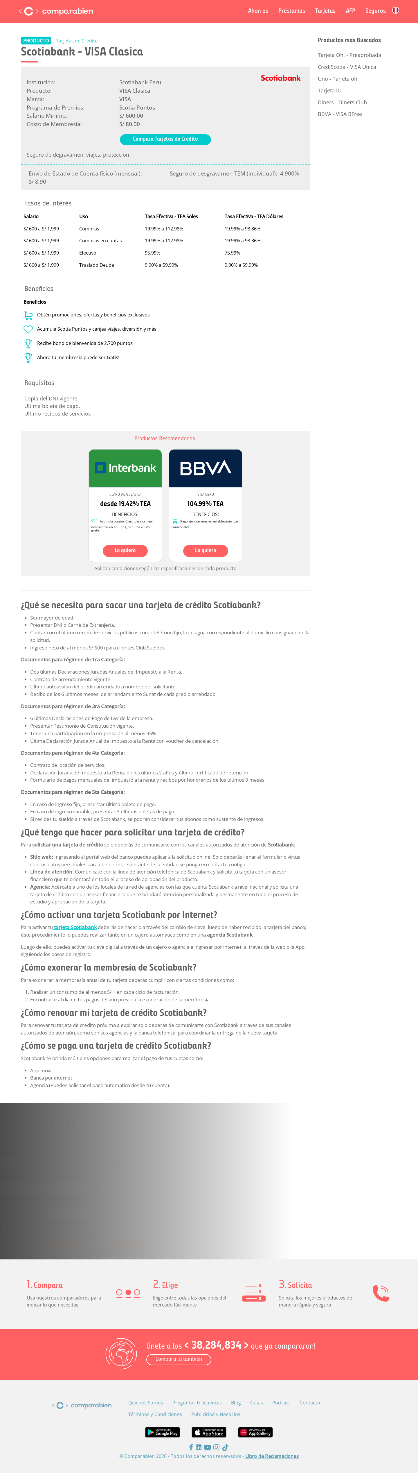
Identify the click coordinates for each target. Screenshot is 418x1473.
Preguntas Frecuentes (197, 1402)
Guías (256, 1402)
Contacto (310, 1402)
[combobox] (70, 1187)
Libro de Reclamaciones (272, 1456)
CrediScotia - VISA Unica (347, 66)
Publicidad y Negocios (215, 1414)
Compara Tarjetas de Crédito (165, 139)
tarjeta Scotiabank (75, 927)
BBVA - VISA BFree (340, 113)
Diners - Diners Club (342, 102)
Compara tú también (179, 1359)
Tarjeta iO (330, 90)
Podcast (281, 1402)
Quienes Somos (145, 1402)
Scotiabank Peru (140, 82)
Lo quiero (125, 551)
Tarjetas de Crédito (77, 40)
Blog (236, 1402)
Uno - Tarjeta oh (337, 78)
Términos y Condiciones (177, 1221)
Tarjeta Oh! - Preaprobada (349, 54)
